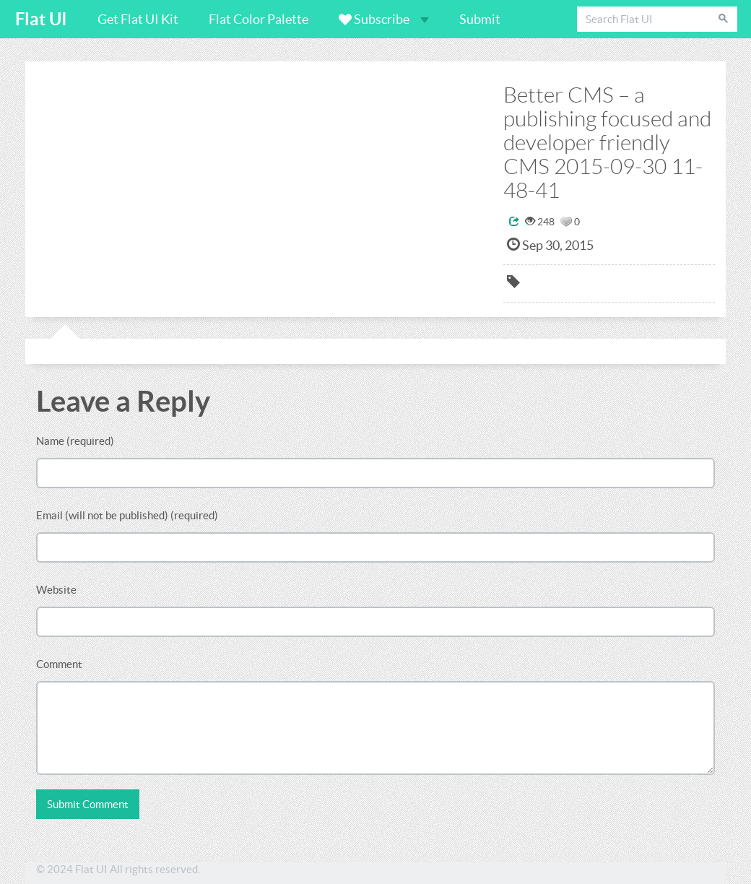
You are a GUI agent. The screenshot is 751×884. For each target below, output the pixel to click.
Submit (479, 19)
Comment (59, 664)
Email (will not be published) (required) (127, 515)
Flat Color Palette (258, 19)
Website (56, 590)
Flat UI (41, 19)
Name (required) (75, 441)
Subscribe (384, 19)
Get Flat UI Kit (137, 19)
